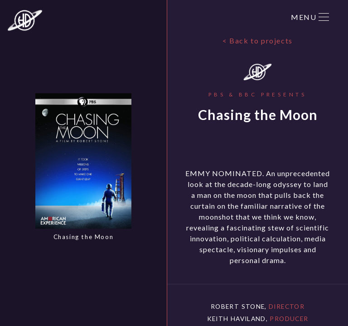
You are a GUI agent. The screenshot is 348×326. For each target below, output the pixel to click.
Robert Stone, (257, 306)
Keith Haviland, (258, 318)
